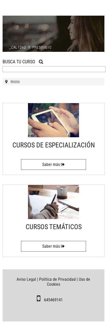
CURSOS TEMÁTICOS (54, 227)
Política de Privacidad (57, 279)
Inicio (15, 81)
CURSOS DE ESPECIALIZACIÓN (53, 145)
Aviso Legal (26, 279)
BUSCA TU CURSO (23, 61)
